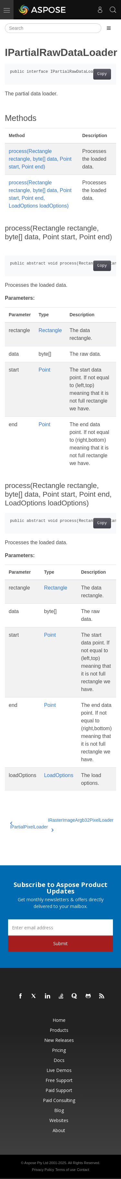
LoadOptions (58, 775)
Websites (58, 1120)
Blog (59, 1110)
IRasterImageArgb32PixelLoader (81, 823)
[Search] (53, 28)
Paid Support (58, 1090)
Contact (83, 1170)
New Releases (59, 1040)
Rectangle (50, 330)
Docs (59, 1060)
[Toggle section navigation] (108, 28)
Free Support (59, 1080)
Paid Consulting (59, 1100)
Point (44, 370)
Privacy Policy (43, 1170)
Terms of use (65, 1170)
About (59, 1130)
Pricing (59, 1050)
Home (59, 1020)
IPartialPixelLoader (29, 825)
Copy (102, 74)
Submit (60, 943)
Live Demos (59, 1070)
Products (59, 1030)
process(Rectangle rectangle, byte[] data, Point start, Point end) (40, 158)
